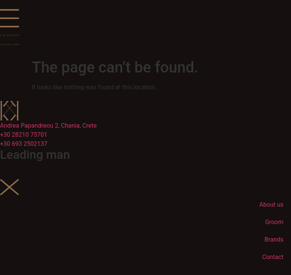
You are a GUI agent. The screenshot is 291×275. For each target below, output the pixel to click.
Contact (272, 257)
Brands (273, 239)
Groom (274, 222)
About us (271, 204)
